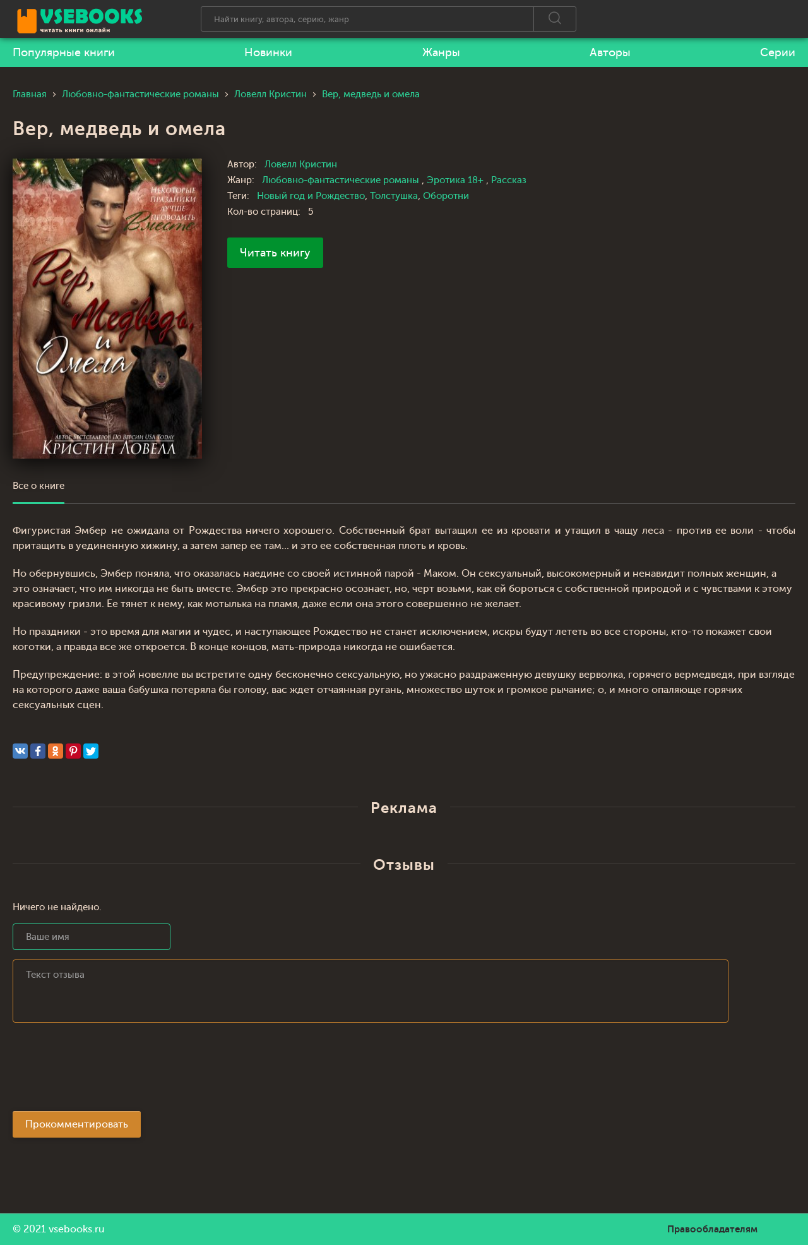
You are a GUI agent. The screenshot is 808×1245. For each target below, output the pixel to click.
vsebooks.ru (77, 1229)
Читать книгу (275, 252)
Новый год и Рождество (311, 196)
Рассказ (508, 180)
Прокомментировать (76, 1124)
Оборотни (446, 196)
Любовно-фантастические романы (342, 180)
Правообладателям (712, 1229)
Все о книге (38, 486)
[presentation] (109, 1070)
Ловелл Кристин (300, 164)
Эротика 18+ (456, 180)
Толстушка (394, 196)
